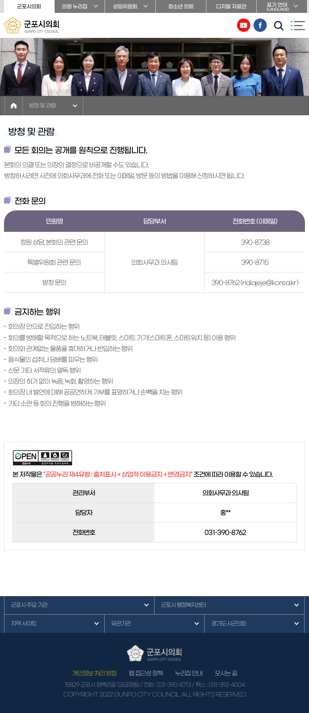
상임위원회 (125, 6)
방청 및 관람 (42, 105)
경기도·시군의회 (228, 623)
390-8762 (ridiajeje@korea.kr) (255, 282)
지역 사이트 (23, 623)
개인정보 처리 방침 (94, 673)
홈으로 (13, 105)
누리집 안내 (188, 673)
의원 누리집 (74, 6)
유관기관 (120, 623)
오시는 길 (226, 673)
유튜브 (243, 25)
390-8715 (254, 262)
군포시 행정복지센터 (183, 605)
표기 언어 (282, 7)
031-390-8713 (174, 685)
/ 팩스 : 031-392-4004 (218, 685)
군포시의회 (29, 6)
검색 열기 (279, 26)
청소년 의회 (181, 6)
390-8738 (255, 242)
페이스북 (260, 25)
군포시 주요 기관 (29, 605)
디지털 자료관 (231, 6)
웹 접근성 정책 (146, 673)
